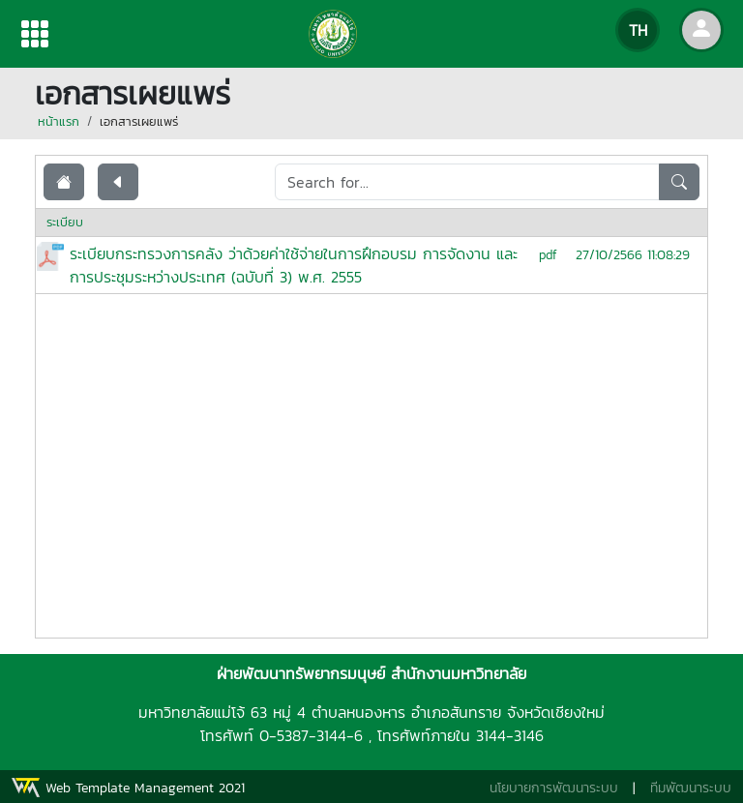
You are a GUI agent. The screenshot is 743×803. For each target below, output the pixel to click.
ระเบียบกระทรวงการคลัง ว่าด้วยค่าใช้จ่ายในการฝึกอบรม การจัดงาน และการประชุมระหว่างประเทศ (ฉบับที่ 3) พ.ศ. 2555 (294, 265)
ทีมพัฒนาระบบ (690, 788)
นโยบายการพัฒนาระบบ (554, 788)
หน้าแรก (58, 121)
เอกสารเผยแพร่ (139, 121)
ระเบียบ (64, 222)
